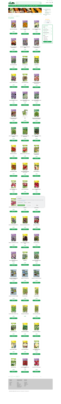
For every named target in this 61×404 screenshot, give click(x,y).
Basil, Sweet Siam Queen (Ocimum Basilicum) (36, 136)
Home (10, 5)
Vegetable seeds (13, 5)
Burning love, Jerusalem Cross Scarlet (25, 367)
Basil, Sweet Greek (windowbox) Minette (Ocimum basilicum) (36, 118)
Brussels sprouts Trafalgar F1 (36, 331)
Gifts (27, 5)
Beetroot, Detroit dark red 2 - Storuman (13, 189)
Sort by (14, 376)
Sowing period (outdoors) (46, 32)
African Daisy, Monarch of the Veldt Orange (25, 29)
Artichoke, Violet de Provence (13, 82)
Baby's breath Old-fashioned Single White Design (25, 100)
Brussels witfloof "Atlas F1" (13, 349)
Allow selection (29, 205)
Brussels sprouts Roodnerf (24, 331)
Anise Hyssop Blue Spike (13, 64)
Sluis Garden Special (45, 36)
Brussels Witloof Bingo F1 (25, 349)
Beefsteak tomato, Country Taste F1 (25, 153)
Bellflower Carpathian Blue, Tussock (13, 242)
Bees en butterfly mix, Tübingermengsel (36, 154)
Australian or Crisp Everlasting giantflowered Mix (36, 82)
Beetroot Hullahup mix (36, 171)
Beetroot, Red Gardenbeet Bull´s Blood (36, 189)
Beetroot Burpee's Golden (13, 171)
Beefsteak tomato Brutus (13, 153)
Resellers (36, 5)
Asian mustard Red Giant (25, 82)
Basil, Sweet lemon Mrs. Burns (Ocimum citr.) (25, 136)
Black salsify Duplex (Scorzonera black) (25, 243)
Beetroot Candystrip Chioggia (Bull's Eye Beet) (25, 171)
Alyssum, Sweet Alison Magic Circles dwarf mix (36, 47)
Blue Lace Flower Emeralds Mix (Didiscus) (13, 260)
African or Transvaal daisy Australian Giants (13, 47)
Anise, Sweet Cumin (25, 64)
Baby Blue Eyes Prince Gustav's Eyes (13, 100)
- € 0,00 (49, 2)
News (33, 5)
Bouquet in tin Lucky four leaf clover (36, 278)
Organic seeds (45, 37)
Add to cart (13, 33)
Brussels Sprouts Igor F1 (13, 331)
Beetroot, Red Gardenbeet (25, 189)
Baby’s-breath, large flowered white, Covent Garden (36, 100)
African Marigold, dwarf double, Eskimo (36, 29)
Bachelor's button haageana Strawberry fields (13, 118)
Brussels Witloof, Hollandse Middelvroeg (36, 349)
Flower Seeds (23, 5)
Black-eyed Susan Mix (36, 242)
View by (9, 376)
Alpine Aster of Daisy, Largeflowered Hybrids (25, 47)
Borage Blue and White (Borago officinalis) (36, 260)
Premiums (30, 5)
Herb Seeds (19, 5)
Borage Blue (25, 260)
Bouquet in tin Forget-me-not (25, 278)
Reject (37, 205)
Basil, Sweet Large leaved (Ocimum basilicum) (13, 136)
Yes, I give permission (21, 205)
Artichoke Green (36, 64)
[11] (40, 376)
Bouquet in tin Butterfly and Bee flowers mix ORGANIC (13, 278)
